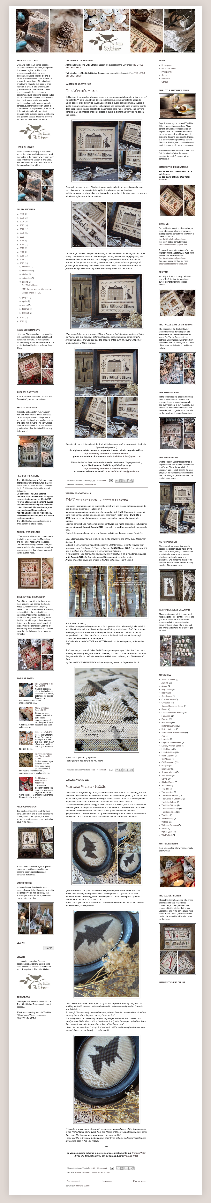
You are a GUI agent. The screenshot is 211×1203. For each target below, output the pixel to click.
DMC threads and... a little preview (97, 499)
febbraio (26, 309)
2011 (22, 321)
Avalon (164, 686)
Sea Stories (167, 776)
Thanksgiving (167, 792)
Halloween (79, 485)
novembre (26, 271)
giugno (25, 298)
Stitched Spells (168, 782)
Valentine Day (168, 819)
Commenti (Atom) (81, 1186)
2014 (22, 260)
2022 (22, 229)
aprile (24, 301)
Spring (164, 779)
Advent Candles (168, 680)
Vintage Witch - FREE (86, 786)
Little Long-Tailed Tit (43, 732)
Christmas (166, 703)
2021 (22, 233)
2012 (22, 317)
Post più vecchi (139, 1181)
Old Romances (97, 1172)
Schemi (166, 174)
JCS (163, 736)
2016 (22, 252)
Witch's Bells (167, 835)
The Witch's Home (81, 90)
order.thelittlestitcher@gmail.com (124, 456)
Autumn (165, 683)
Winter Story (167, 832)
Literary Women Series (171, 746)
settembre (26, 278)
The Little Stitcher (169, 805)
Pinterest (35, 967)
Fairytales (166, 716)
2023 (22, 225)
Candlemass (167, 696)
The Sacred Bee (169, 812)
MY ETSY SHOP (169, 69)
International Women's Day (173, 732)
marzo (25, 305)
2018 (22, 244)
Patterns (163, 180)
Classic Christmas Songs (172, 706)
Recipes (165, 766)
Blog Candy (167, 689)
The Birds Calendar (170, 795)
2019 (22, 241)
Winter (164, 829)
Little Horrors (167, 749)
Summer (165, 785)
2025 (22, 218)
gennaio (26, 313)
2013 (22, 263)
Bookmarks (166, 693)
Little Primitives (90, 485)
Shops (164, 75)
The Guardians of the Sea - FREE (44, 685)
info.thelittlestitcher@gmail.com (172, 239)
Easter (164, 709)
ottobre (25, 274)
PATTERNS (167, 72)
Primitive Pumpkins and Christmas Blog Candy (43, 756)
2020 (22, 237)
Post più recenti (73, 1181)
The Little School (169, 802)
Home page (107, 1181)
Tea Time (166, 789)
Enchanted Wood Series (172, 713)
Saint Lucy (166, 769)
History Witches (168, 729)
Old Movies (166, 759)
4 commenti (101, 770)
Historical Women (169, 726)
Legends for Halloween (171, 742)
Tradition (165, 815)
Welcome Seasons (170, 825)
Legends (165, 739)
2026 (22, 214)
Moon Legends (168, 756)
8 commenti (101, 480)
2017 (22, 248)
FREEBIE (166, 79)
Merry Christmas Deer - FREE (42, 709)
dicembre (26, 267)
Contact (165, 82)
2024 (22, 222)
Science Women (169, 772)
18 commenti (102, 1168)
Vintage (106, 1172)
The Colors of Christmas (172, 799)
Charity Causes (168, 699)
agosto (25, 282)
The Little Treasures (170, 809)
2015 (22, 256)
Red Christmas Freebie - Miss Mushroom (41, 780)
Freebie (78, 1172)
